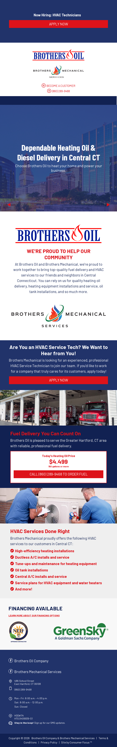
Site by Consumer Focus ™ (76, 742)
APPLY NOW (58, 24)
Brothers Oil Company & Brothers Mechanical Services (63, 738)
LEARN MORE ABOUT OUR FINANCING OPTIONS (34, 615)
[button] (9, 158)
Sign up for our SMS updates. (39, 722)
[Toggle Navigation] (58, 101)
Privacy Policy (49, 742)
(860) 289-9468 (61, 91)
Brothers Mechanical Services (37, 671)
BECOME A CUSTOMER (60, 85)
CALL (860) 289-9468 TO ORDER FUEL (59, 474)
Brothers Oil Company (31, 661)
